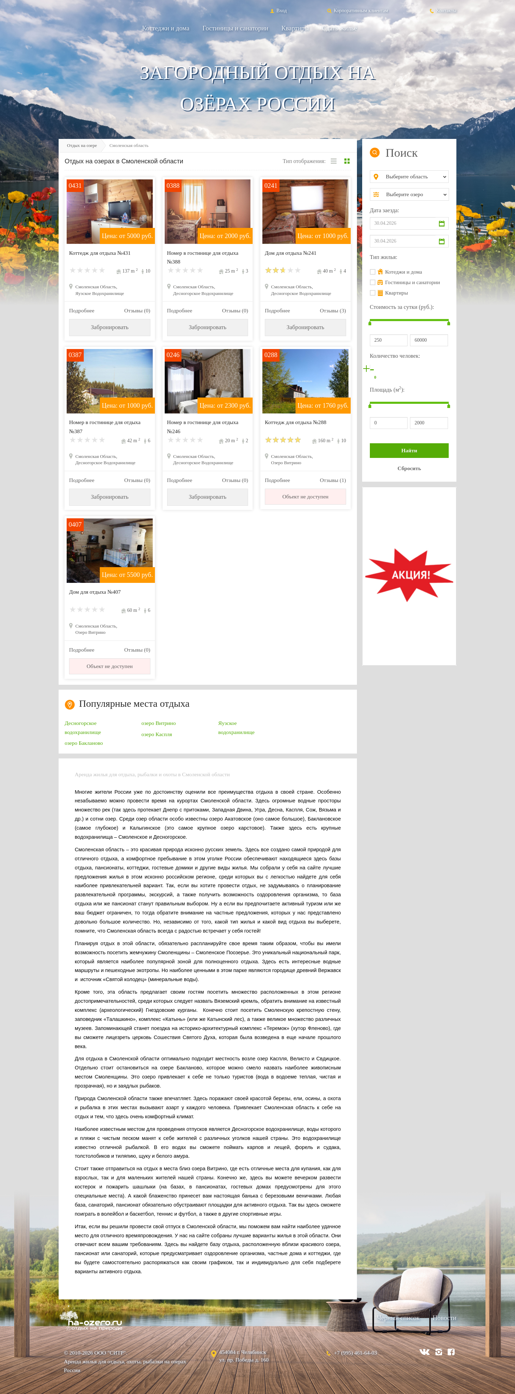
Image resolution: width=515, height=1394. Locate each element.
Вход (278, 10)
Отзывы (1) (333, 480)
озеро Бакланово (84, 743)
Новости (444, 1317)
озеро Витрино (158, 723)
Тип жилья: (383, 257)
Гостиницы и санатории (235, 28)
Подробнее (81, 310)
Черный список (398, 1317)
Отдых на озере (82, 145)
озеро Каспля (156, 734)
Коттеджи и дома (165, 28)
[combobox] (415, 177)
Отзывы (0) (137, 310)
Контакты (442, 10)
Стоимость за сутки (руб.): (402, 307)
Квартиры (295, 28)
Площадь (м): (387, 389)
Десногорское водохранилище (83, 727)
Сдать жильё (339, 28)
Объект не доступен (305, 496)
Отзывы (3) (333, 310)
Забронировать (109, 327)
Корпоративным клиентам (357, 10)
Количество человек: (395, 356)
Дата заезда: (384, 210)
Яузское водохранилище (236, 727)
